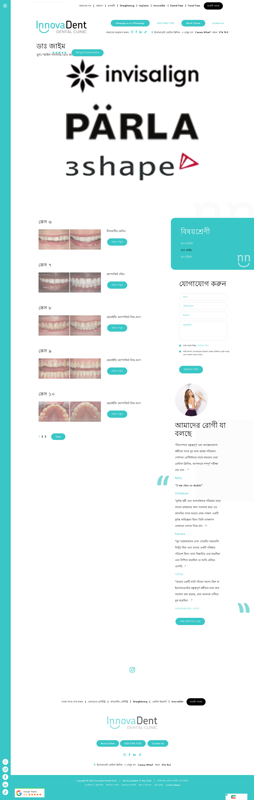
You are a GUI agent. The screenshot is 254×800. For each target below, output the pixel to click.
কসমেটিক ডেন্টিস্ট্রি (119, 701)
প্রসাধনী (111, 5)
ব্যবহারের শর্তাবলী (128, 785)
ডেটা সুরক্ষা (158, 785)
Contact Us (218, 23)
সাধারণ (99, 5)
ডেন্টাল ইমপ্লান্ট (159, 701)
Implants (143, 5)
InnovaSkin (159, 5)
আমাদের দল (85, 5)
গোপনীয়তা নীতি (202, 345)
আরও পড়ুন (117, 241)
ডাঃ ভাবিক (187, 243)
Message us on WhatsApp (130, 23)
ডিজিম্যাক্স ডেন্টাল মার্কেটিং (167, 780)
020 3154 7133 (165, 23)
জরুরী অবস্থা (213, 5)
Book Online (193, 23)
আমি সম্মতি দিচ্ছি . (194, 345)
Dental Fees (176, 5)
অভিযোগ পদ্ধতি (112, 785)
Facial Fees (194, 5)
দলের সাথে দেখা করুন (72, 701)
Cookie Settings (173, 785)
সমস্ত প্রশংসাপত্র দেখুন (190, 621)
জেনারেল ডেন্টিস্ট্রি (97, 701)
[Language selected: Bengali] (236, 797)
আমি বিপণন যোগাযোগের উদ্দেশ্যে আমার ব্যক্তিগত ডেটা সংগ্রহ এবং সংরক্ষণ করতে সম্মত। (204, 353)
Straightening (127, 5)
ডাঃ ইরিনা (186, 257)
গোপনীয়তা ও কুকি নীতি (93, 785)
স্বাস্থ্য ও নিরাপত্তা (144, 785)
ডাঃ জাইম (186, 250)
